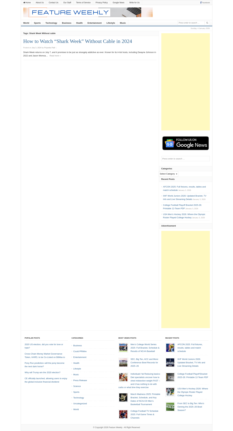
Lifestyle (110, 23)
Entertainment (95, 23)
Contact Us (53, 2)
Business (66, 23)
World (26, 23)
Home (27, 2)
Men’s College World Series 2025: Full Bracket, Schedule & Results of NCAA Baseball (145, 347)
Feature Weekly (115, 427)
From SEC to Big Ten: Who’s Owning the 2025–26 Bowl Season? (191, 406)
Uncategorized (80, 403)
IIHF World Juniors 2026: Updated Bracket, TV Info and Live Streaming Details (191, 362)
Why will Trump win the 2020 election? (42, 372)
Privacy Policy (102, 2)
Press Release (80, 380)
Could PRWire (80, 351)
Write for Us (134, 2)
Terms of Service (83, 2)
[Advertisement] (185, 81)
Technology (51, 23)
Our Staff (67, 2)
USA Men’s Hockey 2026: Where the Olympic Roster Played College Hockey (193, 392)
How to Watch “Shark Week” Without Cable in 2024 (77, 41)
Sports (37, 23)
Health (79, 23)
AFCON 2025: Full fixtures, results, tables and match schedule (190, 347)
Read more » (55, 56)
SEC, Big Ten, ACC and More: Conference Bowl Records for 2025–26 (145, 362)
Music (123, 23)
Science (77, 386)
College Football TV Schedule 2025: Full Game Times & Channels (144, 414)
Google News (118, 2)
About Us (40, 2)
